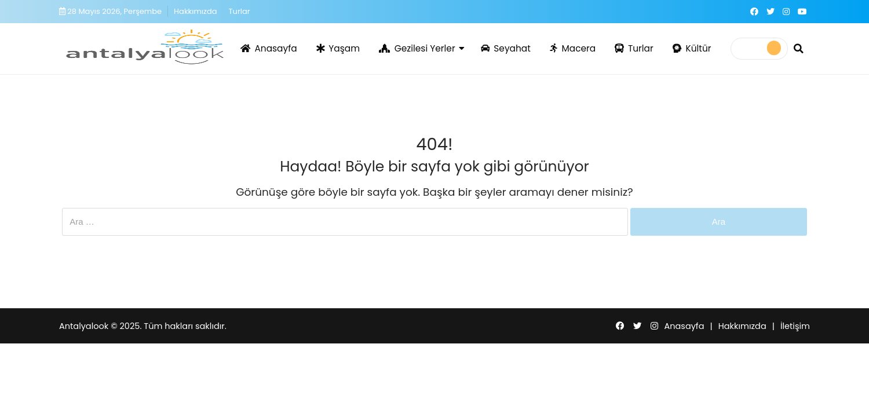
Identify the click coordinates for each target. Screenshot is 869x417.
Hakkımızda (195, 11)
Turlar (239, 11)
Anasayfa (268, 48)
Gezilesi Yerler (417, 48)
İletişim (795, 326)
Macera (573, 48)
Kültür (692, 48)
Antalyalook (83, 326)
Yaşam (338, 48)
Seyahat (506, 48)
